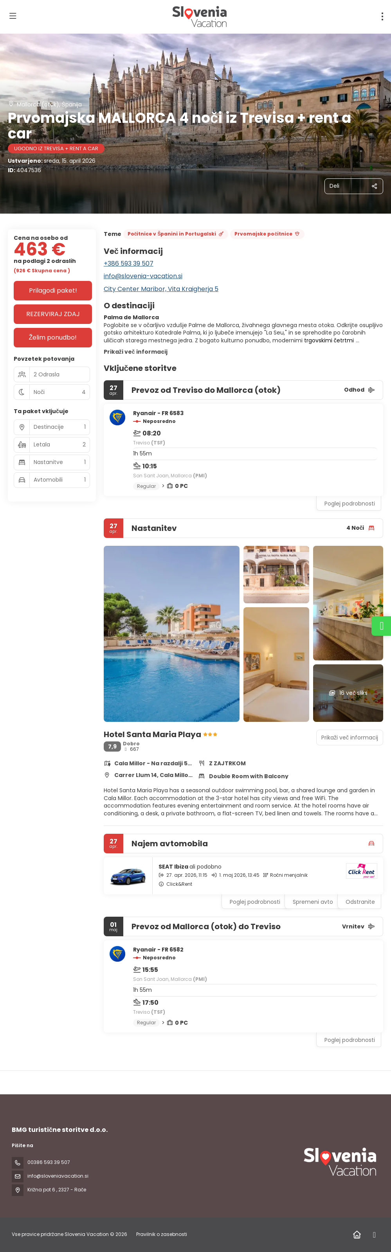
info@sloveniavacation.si (57, 1176)
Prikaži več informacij (136, 352)
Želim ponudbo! (53, 337)
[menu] (382, 16)
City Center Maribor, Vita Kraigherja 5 (161, 288)
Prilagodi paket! (53, 290)
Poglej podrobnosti (349, 503)
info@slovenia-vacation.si (143, 276)
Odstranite (360, 902)
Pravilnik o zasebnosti (161, 1234)
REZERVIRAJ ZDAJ (53, 313)
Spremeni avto (313, 902)
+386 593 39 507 (128, 263)
